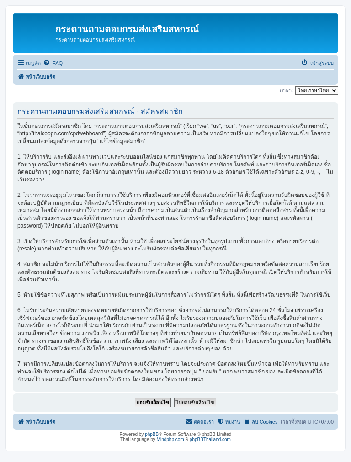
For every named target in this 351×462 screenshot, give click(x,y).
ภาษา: (286, 90)
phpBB (152, 434)
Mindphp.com (170, 439)
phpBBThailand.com (210, 439)
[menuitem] (53, 63)
